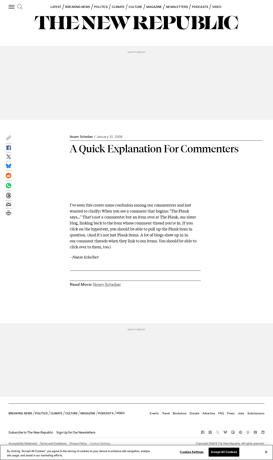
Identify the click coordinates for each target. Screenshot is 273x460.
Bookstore (179, 413)
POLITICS (101, 7)
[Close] (266, 452)
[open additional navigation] (12, 7)
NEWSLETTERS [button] (177, 7)
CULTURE (135, 7)
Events (154, 413)
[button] (8, 139)
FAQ (221, 413)
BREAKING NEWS (77, 7)
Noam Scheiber (81, 136)
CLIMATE (118, 7)
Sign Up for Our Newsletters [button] (75, 432)
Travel (166, 413)
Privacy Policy (78, 443)
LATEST (56, 7)
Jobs (241, 413)
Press (231, 413)
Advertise (208, 413)
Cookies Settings (100, 443)
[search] (20, 7)
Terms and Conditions (53, 443)
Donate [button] (194, 413)
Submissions (255, 413)
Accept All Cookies (224, 452)
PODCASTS (200, 7)
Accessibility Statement (23, 443)
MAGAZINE (154, 7)
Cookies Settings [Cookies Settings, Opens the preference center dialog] (191, 452)
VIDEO (216, 7)
